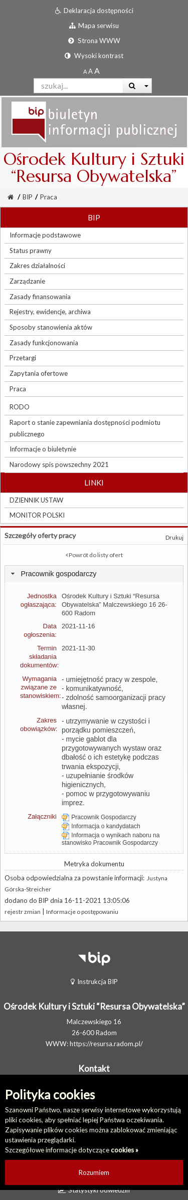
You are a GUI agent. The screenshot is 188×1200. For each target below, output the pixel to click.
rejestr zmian (23, 911)
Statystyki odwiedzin (94, 1190)
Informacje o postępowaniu (82, 911)
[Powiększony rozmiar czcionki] (90, 71)
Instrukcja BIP (94, 982)
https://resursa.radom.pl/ (106, 1044)
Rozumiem (94, 1172)
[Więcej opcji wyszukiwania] (146, 85)
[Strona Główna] (11, 197)
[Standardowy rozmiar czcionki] (85, 71)
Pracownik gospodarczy (58, 574)
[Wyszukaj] (132, 85)
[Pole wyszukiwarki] (78, 85)
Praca (48, 197)
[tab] (94, 574)
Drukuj (174, 537)
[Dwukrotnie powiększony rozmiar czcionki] (97, 71)
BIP (28, 197)
